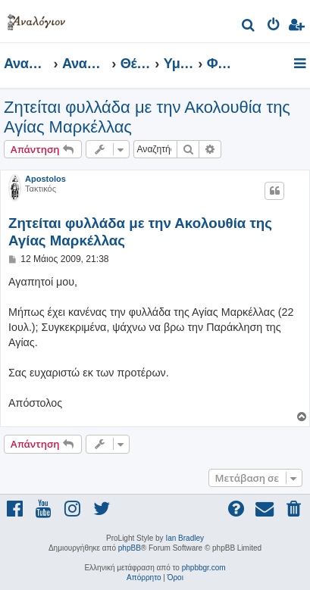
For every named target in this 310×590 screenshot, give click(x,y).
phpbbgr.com (204, 567)
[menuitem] (249, 27)
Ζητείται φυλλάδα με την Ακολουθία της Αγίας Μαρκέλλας (147, 117)
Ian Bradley (184, 538)
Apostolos (45, 178)
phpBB (129, 548)
